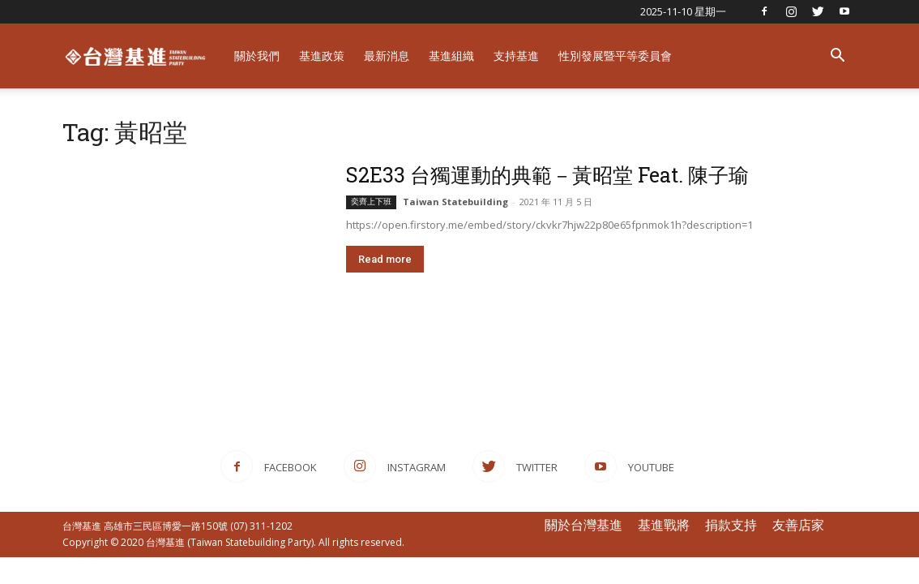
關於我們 (257, 55)
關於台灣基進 (583, 524)
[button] (837, 57)
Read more (385, 259)
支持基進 (516, 55)
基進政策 (321, 55)
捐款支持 (731, 524)
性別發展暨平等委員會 (615, 55)
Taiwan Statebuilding (455, 201)
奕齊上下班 (371, 201)
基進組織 (451, 55)
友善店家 (798, 524)
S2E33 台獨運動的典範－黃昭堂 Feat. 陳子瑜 (547, 174)
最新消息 (386, 55)
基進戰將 (664, 524)
